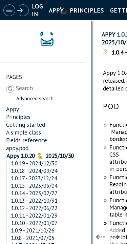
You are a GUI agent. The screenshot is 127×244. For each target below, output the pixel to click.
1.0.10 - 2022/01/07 (34, 223)
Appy (12, 109)
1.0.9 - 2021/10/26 (33, 230)
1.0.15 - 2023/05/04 (34, 185)
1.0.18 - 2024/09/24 (34, 171)
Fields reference (26, 140)
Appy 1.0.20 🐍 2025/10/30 (40, 156)
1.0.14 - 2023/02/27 (34, 193)
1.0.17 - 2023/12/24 (34, 178)
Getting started (25, 124)
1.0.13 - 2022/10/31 (34, 200)
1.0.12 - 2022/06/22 (34, 208)
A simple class (23, 132)
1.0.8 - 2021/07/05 (33, 238)
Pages (14, 77)
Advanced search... (36, 98)
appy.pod (17, 148)
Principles (18, 117)
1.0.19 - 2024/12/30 (34, 163)
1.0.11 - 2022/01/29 (34, 215)
